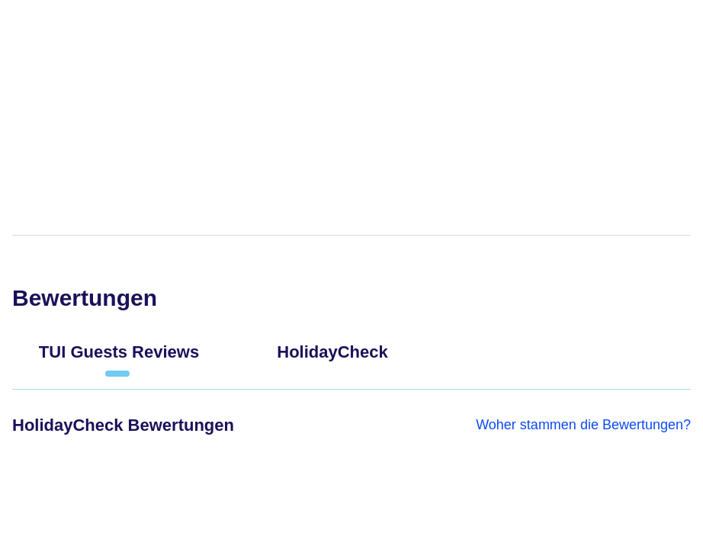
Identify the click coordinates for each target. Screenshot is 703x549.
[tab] (119, 358)
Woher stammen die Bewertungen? (583, 424)
